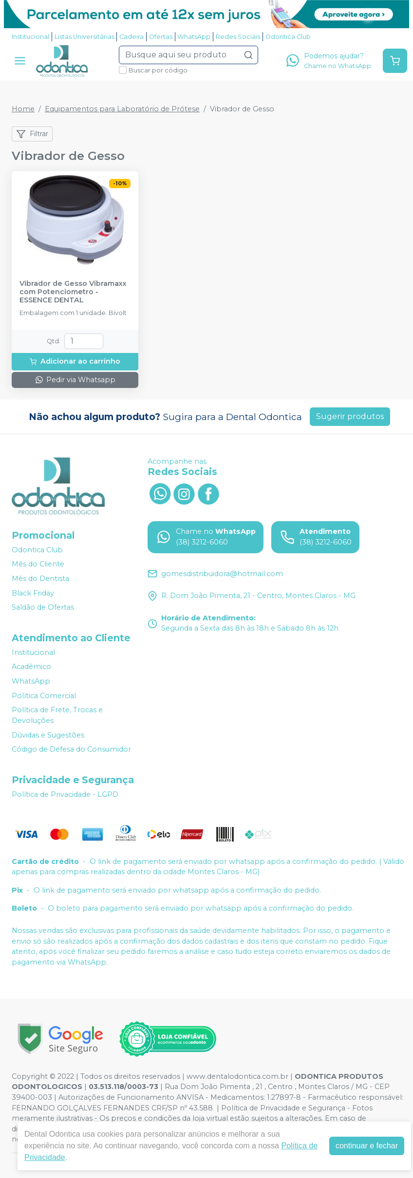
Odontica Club (288, 36)
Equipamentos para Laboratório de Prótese (122, 109)
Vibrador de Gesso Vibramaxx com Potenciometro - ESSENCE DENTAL (73, 292)
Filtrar (32, 134)
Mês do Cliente (38, 564)
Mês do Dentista (40, 578)
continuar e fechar (367, 1146)
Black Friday (33, 593)
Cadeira (131, 36)
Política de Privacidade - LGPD (65, 794)
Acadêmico (31, 667)
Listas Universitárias (84, 36)
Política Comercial (44, 695)
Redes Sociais (238, 36)
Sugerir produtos (350, 416)
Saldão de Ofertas (43, 607)
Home (23, 109)
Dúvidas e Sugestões (48, 735)
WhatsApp (193, 36)
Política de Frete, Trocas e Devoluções (57, 715)
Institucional (30, 36)
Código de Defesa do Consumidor (71, 749)
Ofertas (160, 36)
